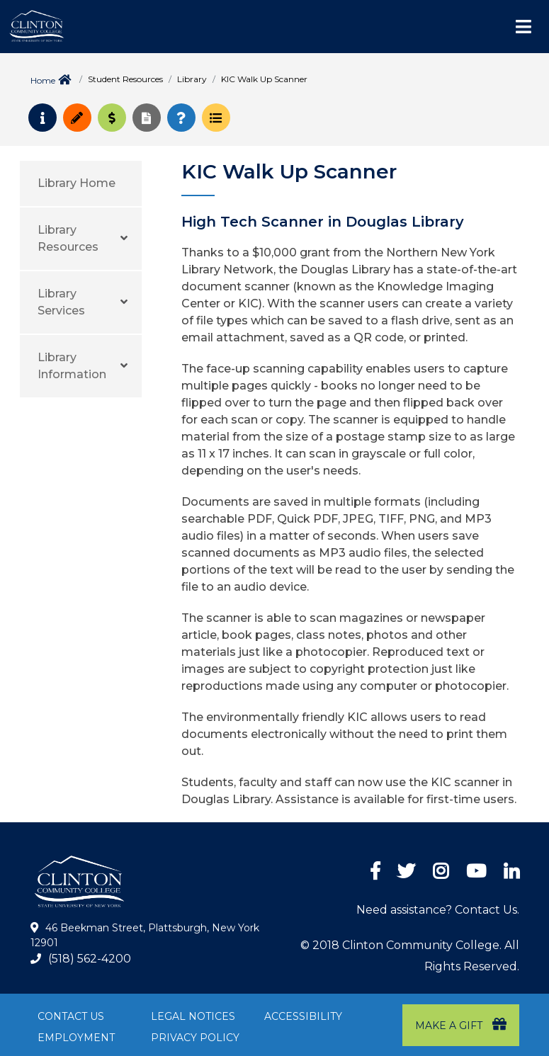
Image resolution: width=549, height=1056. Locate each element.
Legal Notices (193, 1016)
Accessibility (303, 1016)
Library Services (61, 302)
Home (42, 80)
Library (192, 79)
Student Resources (125, 79)
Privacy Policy (195, 1037)
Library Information (72, 366)
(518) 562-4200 (89, 958)
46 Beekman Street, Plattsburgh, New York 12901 (144, 935)
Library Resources (68, 238)
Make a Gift (460, 1024)
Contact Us (71, 1016)
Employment (76, 1037)
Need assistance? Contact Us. (437, 909)
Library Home (76, 183)
